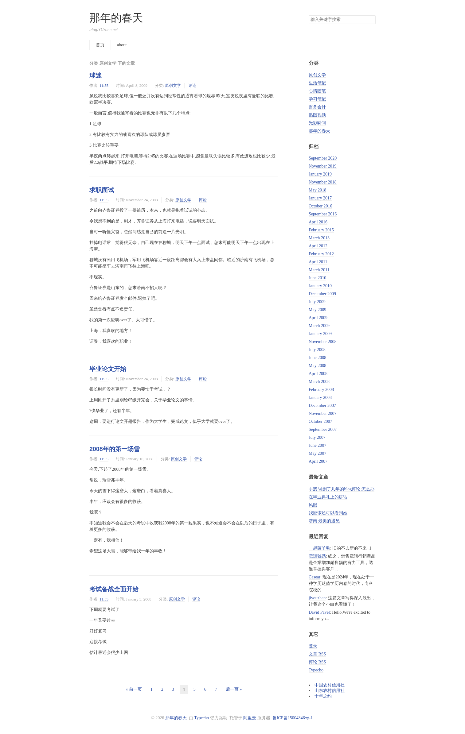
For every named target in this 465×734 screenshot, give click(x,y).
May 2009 (317, 309)
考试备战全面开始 (114, 589)
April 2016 (318, 222)
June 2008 (317, 357)
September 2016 (323, 214)
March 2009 (319, 325)
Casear (314, 577)
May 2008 (317, 365)
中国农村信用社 (330, 685)
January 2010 (320, 286)
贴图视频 (317, 115)
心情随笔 (317, 91)
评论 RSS (317, 662)
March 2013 (319, 238)
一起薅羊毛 (319, 548)
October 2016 (320, 206)
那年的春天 (116, 18)
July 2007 (317, 437)
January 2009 (320, 333)
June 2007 (317, 445)
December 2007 (322, 405)
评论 (192, 85)
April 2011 (318, 262)
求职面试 (101, 190)
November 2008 (323, 341)
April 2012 (318, 246)
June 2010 (317, 278)
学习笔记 (317, 99)
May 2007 (317, 453)
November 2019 (323, 166)
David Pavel (319, 612)
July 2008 (317, 349)
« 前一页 (134, 689)
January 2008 (320, 397)
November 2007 (323, 413)
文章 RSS (317, 654)
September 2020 (323, 158)
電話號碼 (317, 556)
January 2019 (320, 174)
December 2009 (322, 294)
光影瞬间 (317, 123)
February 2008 (321, 389)
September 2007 (323, 429)
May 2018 (317, 190)
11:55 (104, 85)
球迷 (95, 75)
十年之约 (323, 696)
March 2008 (319, 381)
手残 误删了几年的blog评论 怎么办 (341, 489)
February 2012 (321, 254)
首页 (100, 45)
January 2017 (320, 198)
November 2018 (323, 182)
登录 (313, 646)
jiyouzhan (317, 598)
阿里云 (249, 718)
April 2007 (318, 461)
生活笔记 (317, 83)
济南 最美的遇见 (324, 521)
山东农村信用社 (330, 690)
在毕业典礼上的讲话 (328, 497)
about (122, 45)
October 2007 (320, 421)
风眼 (313, 505)
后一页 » (234, 689)
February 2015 (321, 230)
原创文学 (173, 85)
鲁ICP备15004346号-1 (292, 718)
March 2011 (319, 270)
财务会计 (317, 107)
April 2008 (318, 373)
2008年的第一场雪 (114, 449)
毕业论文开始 (107, 368)
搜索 (370, 19)
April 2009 (318, 317)
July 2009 (317, 301)
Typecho (316, 670)
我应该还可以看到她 (328, 513)
